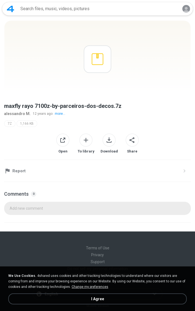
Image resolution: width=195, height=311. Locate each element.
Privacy (97, 255)
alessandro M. (17, 113)
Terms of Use (97, 248)
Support (98, 262)
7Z (10, 124)
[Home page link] (10, 9)
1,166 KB (27, 124)
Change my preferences (90, 287)
